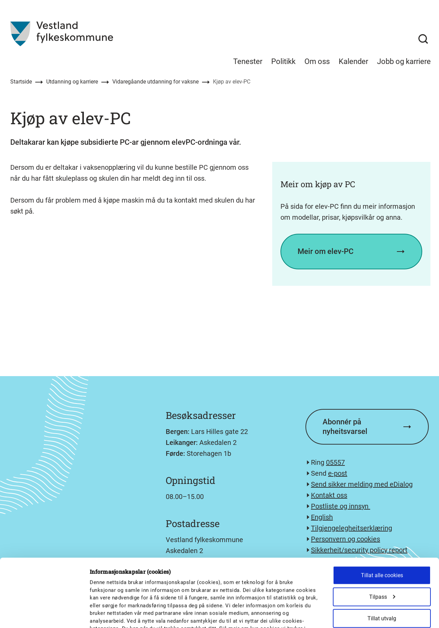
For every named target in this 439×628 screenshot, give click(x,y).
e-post (337, 473)
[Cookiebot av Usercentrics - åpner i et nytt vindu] (44, 615)
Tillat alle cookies (382, 519)
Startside (21, 81)
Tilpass (382, 540)
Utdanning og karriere (72, 81)
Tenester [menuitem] (247, 61)
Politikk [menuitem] (283, 61)
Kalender (353, 61)
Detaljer (357, 615)
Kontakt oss (329, 495)
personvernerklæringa (116, 580)
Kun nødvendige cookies (381, 583)
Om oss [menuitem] (317, 61)
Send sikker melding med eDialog (362, 484)
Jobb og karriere (404, 61)
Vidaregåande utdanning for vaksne (155, 81)
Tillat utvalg (381, 562)
